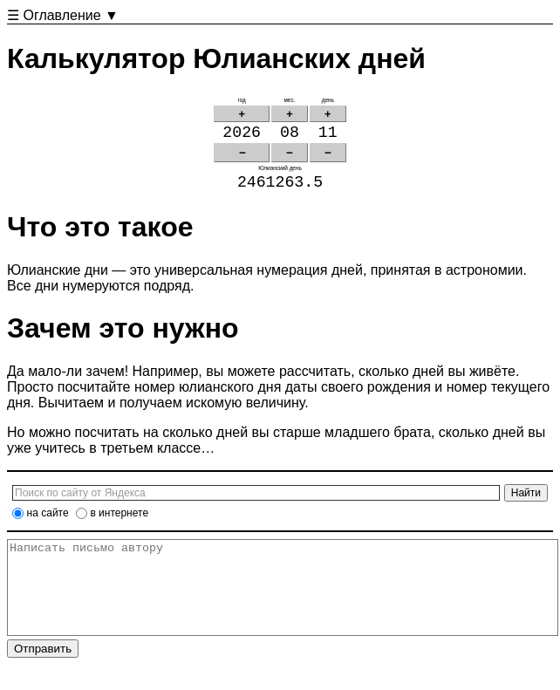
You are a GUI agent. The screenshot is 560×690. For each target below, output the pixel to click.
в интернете (119, 520)
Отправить (43, 673)
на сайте (48, 520)
